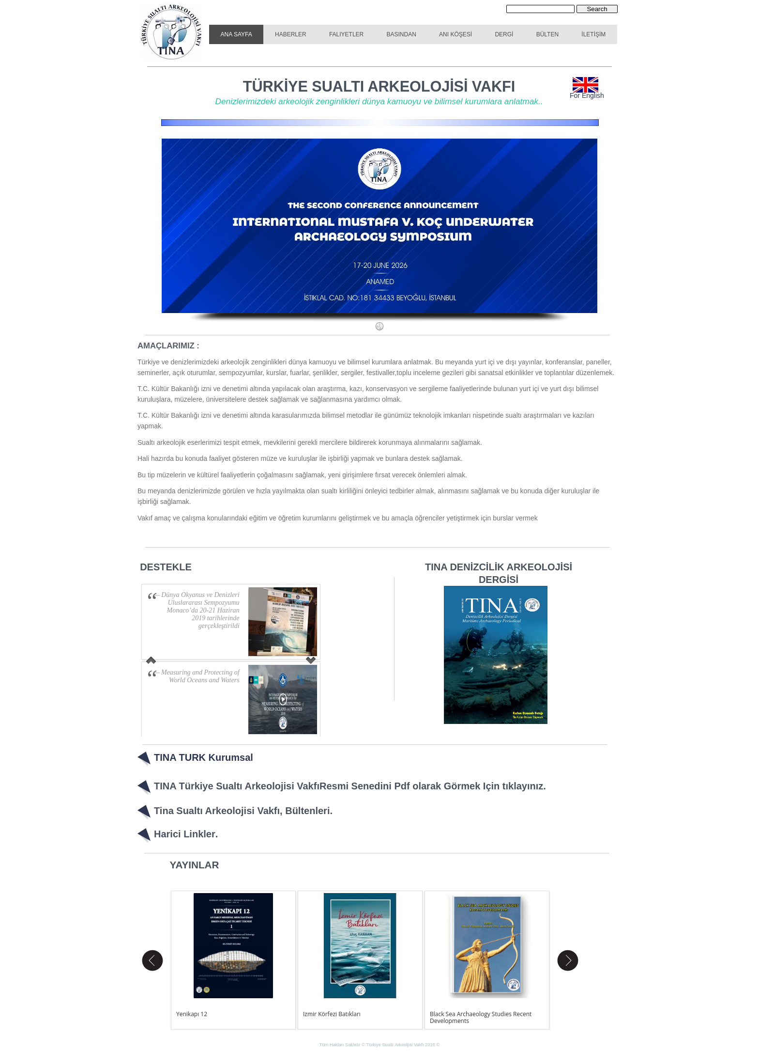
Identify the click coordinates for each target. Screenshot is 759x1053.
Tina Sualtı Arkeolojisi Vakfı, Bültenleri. (243, 810)
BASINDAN (401, 34)
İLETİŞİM (593, 34)
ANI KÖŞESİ (455, 34)
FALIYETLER (346, 34)
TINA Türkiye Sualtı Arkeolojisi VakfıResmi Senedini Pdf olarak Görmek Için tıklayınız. (350, 786)
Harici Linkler (184, 834)
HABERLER (290, 34)
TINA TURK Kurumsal (203, 757)
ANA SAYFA (236, 34)
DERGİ (504, 34)
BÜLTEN (547, 34)
